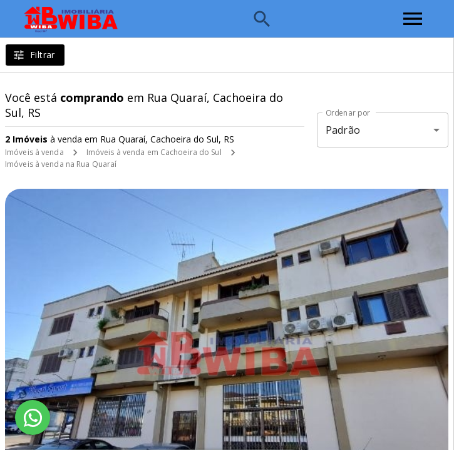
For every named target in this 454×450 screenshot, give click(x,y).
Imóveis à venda (34, 152)
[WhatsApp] (32, 417)
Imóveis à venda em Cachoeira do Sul (154, 152)
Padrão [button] (343, 130)
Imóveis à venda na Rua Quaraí (60, 164)
